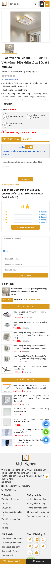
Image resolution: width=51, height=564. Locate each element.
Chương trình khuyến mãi (38, 512)
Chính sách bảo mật (10, 551)
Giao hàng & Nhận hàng (12, 542)
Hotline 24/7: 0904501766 (18, 132)
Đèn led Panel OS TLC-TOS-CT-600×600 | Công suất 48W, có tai (31, 410)
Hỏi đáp (4, 528)
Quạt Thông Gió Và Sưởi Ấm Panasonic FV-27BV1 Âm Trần (30, 313)
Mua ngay (38, 561)
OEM (37, 72)
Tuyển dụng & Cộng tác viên (11, 513)
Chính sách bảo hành (10, 547)
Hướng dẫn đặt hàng (36, 503)
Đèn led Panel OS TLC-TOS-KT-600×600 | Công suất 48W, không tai (31, 420)
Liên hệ (4, 523)
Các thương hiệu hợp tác (38, 516)
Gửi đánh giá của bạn (25, 227)
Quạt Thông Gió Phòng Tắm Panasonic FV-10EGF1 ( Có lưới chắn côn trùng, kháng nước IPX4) (31, 335)
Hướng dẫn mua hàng (36, 499)
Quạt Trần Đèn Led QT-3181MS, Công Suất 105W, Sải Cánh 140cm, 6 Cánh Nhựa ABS (29, 386)
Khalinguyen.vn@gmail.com (15, 486)
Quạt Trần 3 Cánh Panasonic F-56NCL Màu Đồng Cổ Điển (30, 367)
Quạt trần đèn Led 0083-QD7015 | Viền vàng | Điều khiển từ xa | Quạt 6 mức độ (29, 290)
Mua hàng (7, 300)
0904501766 (8, 490)
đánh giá (43, 212)
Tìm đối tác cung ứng (10, 519)
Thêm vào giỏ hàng (12, 561)
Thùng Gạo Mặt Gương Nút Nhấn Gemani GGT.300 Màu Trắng (29, 431)
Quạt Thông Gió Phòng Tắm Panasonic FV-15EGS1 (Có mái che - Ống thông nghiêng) (30, 347)
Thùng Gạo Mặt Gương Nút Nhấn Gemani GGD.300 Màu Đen (29, 441)
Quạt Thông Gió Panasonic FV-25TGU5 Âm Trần (30, 323)
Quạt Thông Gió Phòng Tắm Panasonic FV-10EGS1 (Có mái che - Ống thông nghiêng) (30, 357)
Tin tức (4, 503)
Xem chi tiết (9, 104)
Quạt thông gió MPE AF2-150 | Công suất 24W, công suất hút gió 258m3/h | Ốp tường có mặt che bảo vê (31, 398)
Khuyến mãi (6, 508)
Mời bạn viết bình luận (9, 80)
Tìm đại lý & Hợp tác (10, 499)
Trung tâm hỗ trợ (8, 555)
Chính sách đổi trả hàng (12, 538)
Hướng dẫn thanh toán (37, 508)
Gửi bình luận (25, 275)
